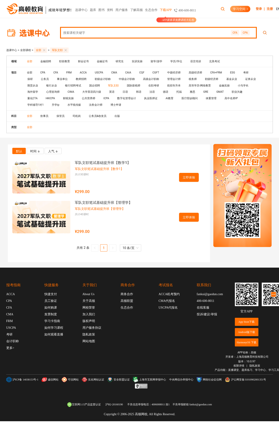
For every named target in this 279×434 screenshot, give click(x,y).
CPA (245, 32)
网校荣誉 (88, 307)
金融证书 (102, 61)
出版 (117, 116)
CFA (235, 32)
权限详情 (239, 365)
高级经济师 (195, 72)
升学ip (55, 104)
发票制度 (50, 314)
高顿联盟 (127, 301)
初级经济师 (211, 79)
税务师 (193, 79)
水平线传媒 (74, 104)
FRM (69, 72)
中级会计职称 (127, 79)
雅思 (192, 91)
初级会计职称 (103, 79)
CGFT (155, 72)
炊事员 (44, 116)
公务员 (45, 79)
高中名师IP (231, 98)
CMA (114, 72)
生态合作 (151, 10)
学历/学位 (176, 61)
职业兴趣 (237, 91)
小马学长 (243, 85)
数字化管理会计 (126, 98)
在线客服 (203, 307)
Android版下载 (246, 332)
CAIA (128, 72)
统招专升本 (174, 85)
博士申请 (115, 104)
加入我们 (88, 314)
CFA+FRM (216, 72)
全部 (40, 50)
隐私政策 (88, 334)
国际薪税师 (133, 85)
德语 (165, 91)
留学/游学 (156, 61)
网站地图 (88, 341)
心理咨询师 (53, 91)
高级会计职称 (151, 79)
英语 (112, 91)
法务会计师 (95, 104)
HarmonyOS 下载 (246, 342)
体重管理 (211, 98)
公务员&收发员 (97, 116)
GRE (205, 91)
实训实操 (137, 61)
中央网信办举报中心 (181, 379)
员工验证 (50, 301)
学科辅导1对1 (35, 104)
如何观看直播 (53, 334)
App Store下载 (246, 321)
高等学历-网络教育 (200, 85)
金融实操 (224, 85)
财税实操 (68, 98)
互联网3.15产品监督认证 (84, 404)
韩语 (138, 91)
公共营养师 (88, 98)
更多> (10, 348)
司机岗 (77, 116)
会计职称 (12, 341)
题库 (93, 10)
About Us (88, 294)
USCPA (99, 72)
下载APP (166, 13)
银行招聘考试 (73, 85)
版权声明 (88, 321)
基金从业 (231, 79)
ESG (232, 72)
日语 (125, 91)
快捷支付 (50, 294)
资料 (110, 10)
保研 (30, 79)
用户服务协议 (91, 327)
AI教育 (169, 98)
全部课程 (25, 50)
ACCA (83, 72)
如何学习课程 (53, 327)
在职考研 (153, 85)
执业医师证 (151, 98)
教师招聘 (81, 79)
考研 (246, 72)
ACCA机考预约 (169, 294)
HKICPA (50, 98)
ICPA (106, 98)
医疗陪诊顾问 (190, 98)
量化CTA (32, 98)
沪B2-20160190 (114, 404)
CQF (141, 72)
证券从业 (250, 79)
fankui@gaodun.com (210, 294)
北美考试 (214, 61)
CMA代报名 (167, 301)
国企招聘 (94, 85)
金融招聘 (45, 61)
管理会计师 (174, 79)
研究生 (120, 61)
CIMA (71, 91)
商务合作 (127, 294)
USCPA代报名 (168, 307)
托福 (179, 91)
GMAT (220, 91)
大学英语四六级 (91, 91)
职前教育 (64, 61)
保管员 (60, 116)
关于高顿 (88, 301)
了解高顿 (136, 10)
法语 (152, 91)
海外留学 (32, 91)
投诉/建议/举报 (207, 314)
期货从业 (32, 85)
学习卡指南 (52, 321)
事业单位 (62, 79)
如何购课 (50, 307)
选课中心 (81, 13)
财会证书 (83, 61)
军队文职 (59, 50)
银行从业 (51, 85)
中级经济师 (174, 72)
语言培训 (195, 61)
